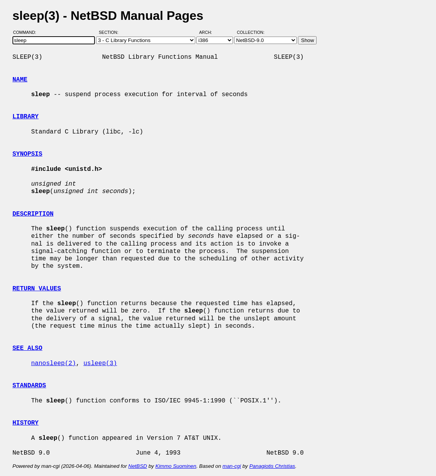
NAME (19, 80)
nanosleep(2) (53, 363)
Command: (27, 32)
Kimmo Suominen (175, 466)
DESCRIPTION (33, 214)
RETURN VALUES (36, 289)
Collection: (250, 32)
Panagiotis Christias (272, 466)
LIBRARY (25, 116)
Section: (110, 32)
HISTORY (25, 423)
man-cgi (231, 466)
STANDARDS (29, 385)
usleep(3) (100, 363)
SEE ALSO (27, 348)
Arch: (209, 32)
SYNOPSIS (27, 154)
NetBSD (137, 466)
